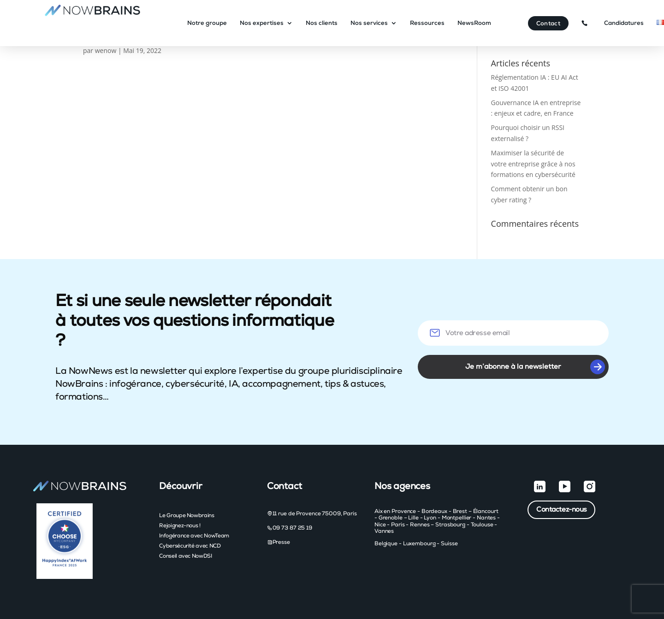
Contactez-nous (561, 509)
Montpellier (457, 517)
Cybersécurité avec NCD (189, 545)
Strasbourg (450, 524)
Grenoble (391, 517)
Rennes (419, 524)
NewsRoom (475, 23)
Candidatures (624, 23)
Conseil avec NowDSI (185, 556)
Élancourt (485, 511)
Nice (380, 524)
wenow (106, 50)
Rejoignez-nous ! (179, 525)
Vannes (384, 531)
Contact (548, 24)
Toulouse (482, 524)
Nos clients (323, 23)
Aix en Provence (395, 511)
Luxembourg (419, 543)
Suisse (449, 543)
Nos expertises (263, 23)
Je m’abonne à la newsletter (535, 367)
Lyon (430, 517)
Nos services (370, 23)
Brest (460, 511)
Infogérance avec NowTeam (194, 535)
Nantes (486, 517)
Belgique (385, 543)
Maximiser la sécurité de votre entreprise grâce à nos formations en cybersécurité (533, 163)
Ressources (428, 23)
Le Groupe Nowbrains (186, 515)
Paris (397, 524)
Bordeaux (434, 511)
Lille (413, 517)
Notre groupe (208, 23)
